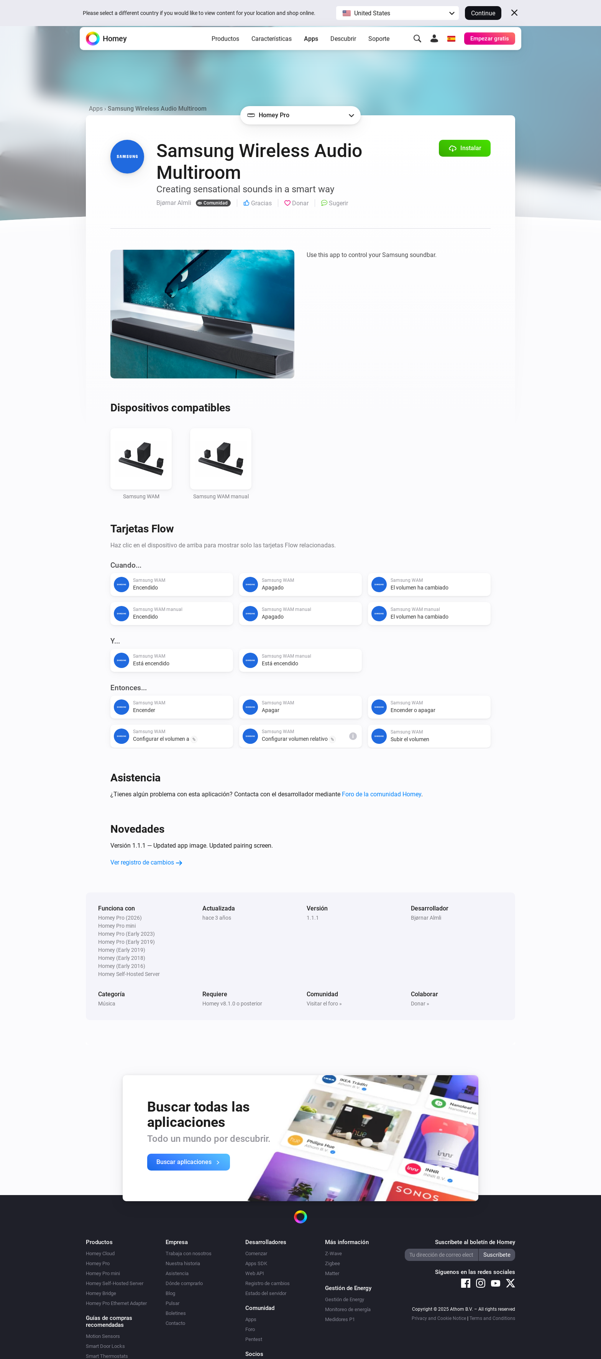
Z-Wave (333, 1253)
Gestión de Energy (344, 1299)
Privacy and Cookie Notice (439, 1318)
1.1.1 (313, 918)
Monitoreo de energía (348, 1309)
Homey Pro (98, 1263)
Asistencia (177, 1273)
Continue (483, 13)
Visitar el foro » (324, 1003)
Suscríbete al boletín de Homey (475, 1242)
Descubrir (343, 50)
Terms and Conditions (492, 1318)
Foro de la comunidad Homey (381, 794)
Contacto (175, 1323)
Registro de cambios (267, 1283)
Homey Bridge (101, 1293)
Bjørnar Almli (426, 918)
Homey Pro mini (103, 1273)
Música (106, 1003)
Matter (332, 1273)
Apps (311, 50)
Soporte (378, 50)
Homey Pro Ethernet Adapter (116, 1303)
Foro (250, 1329)
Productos (225, 50)
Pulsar (172, 1303)
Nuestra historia (183, 1263)
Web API (254, 1273)
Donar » (420, 1003)
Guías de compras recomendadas (109, 1321)
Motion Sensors (103, 1336)
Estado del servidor (265, 1293)
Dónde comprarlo (184, 1283)
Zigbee (332, 1263)
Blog (170, 1293)
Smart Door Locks (105, 1346)
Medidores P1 (340, 1319)
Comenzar (256, 1253)
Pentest (253, 1339)
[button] (397, 13)
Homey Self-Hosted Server (114, 1283)
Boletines (176, 1313)
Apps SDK (256, 1263)
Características (271, 50)
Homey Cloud (100, 1253)
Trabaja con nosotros (189, 1253)
